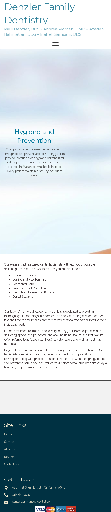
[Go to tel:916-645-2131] (55, 494)
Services (9, 441)
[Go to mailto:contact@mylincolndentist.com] (55, 501)
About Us (10, 449)
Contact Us (11, 464)
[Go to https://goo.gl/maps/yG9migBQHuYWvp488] (55, 487)
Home (8, 434)
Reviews (9, 456)
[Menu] (55, 44)
